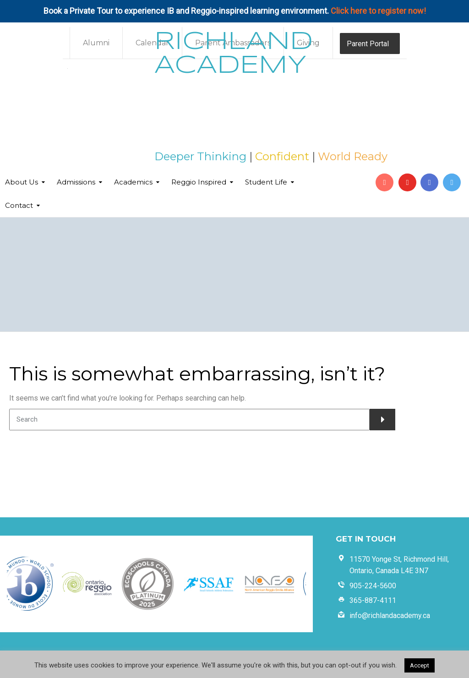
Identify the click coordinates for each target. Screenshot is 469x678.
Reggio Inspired (198, 182)
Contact (19, 205)
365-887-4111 (372, 600)
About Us (21, 182)
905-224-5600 (372, 585)
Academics (133, 182)
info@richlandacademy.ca (389, 615)
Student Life (266, 182)
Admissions (76, 182)
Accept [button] (419, 665)
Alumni (96, 42)
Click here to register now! (378, 11)
